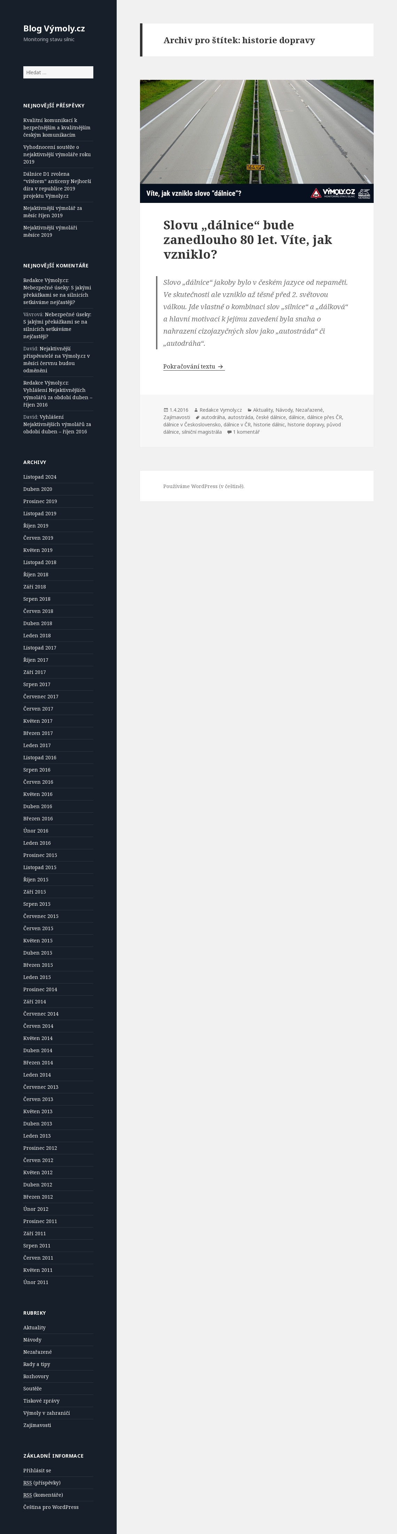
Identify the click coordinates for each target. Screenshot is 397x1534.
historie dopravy (306, 424)
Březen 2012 (38, 1196)
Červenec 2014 (41, 1013)
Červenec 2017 (41, 696)
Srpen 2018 (36, 598)
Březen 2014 (38, 1062)
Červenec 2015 (41, 916)
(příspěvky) (42, 1482)
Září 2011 (34, 1233)
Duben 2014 (37, 1050)
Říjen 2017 (35, 659)
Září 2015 (34, 891)
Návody (32, 1339)
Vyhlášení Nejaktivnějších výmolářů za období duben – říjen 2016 (57, 397)
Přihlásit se (37, 1470)
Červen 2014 (38, 1026)
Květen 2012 (38, 1172)
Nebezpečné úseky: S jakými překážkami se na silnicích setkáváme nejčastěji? (57, 294)
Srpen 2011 (36, 1245)
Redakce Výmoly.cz (45, 280)
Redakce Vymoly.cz (221, 410)
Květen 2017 (38, 720)
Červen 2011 (38, 1257)
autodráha (213, 417)
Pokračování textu (194, 366)
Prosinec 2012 (40, 1148)
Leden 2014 (37, 1074)
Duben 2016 (37, 806)
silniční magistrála (202, 431)
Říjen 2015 (35, 879)
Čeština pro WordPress (51, 1507)
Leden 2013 (37, 1135)
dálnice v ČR (237, 424)
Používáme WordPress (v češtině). (203, 486)
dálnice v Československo (192, 424)
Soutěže (32, 1388)
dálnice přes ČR (324, 417)
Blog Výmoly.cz (54, 28)
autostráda (240, 417)
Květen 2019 (38, 550)
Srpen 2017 (36, 684)
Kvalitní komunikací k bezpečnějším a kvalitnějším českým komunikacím (57, 127)
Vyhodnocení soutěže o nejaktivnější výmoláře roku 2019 (57, 154)
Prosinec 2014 (40, 989)
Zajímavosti (37, 1425)
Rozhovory (36, 1376)
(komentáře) (43, 1494)
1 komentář (246, 431)
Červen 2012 (38, 1160)
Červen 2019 (38, 537)
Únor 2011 (35, 1282)
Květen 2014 (38, 1038)
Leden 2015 (37, 977)
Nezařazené (37, 1352)
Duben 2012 (37, 1184)
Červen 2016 (38, 782)
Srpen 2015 (36, 904)
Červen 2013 (38, 1099)
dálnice (296, 417)
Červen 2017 (38, 708)
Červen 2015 (38, 928)
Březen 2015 (38, 965)
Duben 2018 (37, 623)
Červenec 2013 (41, 1087)
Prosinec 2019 (40, 501)
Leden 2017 (37, 745)
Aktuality (34, 1327)
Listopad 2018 (39, 562)
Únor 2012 (35, 1209)
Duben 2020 (37, 489)
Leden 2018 (37, 635)
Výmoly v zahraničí (46, 1413)
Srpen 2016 (36, 769)
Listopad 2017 (39, 647)
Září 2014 (34, 1001)
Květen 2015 (38, 940)
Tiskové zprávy (41, 1400)
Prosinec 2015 (40, 855)
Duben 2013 (37, 1123)
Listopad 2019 (39, 513)
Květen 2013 (38, 1111)
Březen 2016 (38, 818)
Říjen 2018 (35, 574)
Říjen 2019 (35, 525)
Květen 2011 (38, 1270)
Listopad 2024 (39, 476)
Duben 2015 (37, 952)
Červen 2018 (38, 611)
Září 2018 (34, 586)
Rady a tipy (36, 1364)
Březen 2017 (38, 733)
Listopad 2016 (39, 757)
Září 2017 (34, 672)
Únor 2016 (35, 830)
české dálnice (271, 417)
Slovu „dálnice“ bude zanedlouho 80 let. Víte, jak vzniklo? (247, 239)
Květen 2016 (38, 794)
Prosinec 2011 (40, 1221)
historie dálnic (269, 424)
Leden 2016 (37, 843)
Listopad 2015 (39, 867)
